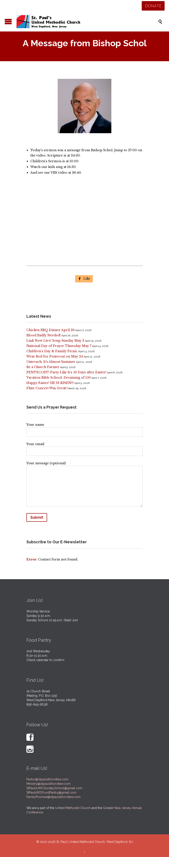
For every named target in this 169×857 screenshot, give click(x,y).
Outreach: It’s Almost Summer (50, 362)
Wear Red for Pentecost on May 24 (54, 356)
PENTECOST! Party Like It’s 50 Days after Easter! (66, 372)
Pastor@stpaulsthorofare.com (47, 779)
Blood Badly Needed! (43, 335)
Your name (84, 428)
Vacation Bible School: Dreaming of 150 (58, 378)
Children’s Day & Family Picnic (51, 351)
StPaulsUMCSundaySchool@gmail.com (54, 788)
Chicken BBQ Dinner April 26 (50, 330)
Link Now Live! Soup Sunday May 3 (55, 341)
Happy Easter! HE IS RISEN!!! (50, 383)
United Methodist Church (73, 808)
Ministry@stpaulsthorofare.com (48, 783)
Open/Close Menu (8, 21)
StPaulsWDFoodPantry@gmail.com (51, 792)
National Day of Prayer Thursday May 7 (58, 346)
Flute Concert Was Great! (46, 388)
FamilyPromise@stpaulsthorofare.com (53, 797)
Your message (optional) (84, 485)
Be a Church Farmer (42, 367)
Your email (84, 447)
